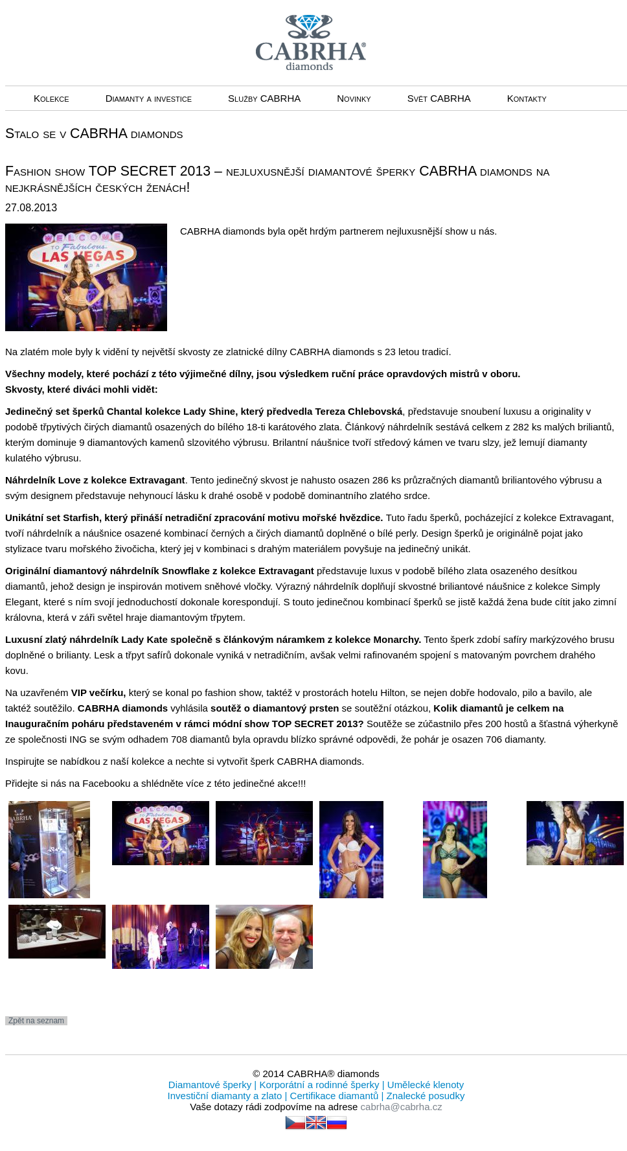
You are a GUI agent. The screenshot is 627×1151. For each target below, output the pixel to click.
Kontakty (527, 98)
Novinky (353, 98)
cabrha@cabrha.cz (401, 1106)
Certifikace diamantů (334, 1095)
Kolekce (51, 98)
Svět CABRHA (439, 98)
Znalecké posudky (423, 1095)
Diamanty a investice (149, 98)
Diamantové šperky (211, 1084)
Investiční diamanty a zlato (226, 1095)
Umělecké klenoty (424, 1084)
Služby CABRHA (264, 98)
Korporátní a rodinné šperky (317, 1084)
